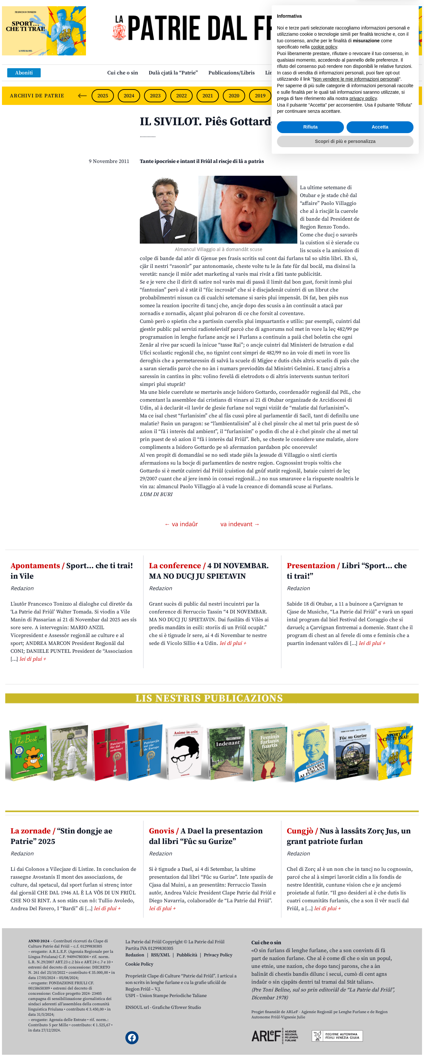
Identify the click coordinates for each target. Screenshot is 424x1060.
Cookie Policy (139, 964)
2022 (181, 95)
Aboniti (24, 73)
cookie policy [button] (324, 947)
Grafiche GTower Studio (176, 1007)
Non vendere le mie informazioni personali (356, 980)
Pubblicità (187, 955)
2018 (286, 95)
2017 (312, 95)
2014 (391, 95)
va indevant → (240, 524)
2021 (207, 95)
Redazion (134, 955)
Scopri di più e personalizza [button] (345, 1042)
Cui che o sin (122, 73)
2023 (155, 95)
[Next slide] (411, 95)
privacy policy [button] (363, 999)
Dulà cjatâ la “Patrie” (173, 73)
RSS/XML (160, 955)
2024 (129, 95)
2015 (365, 95)
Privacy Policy (218, 955)
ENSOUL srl (137, 1007)
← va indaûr (182, 524)
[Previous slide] (82, 95)
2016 (339, 95)
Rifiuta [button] (310, 1027)
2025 (102, 95)
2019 (260, 95)
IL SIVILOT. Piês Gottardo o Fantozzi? (240, 121)
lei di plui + (32, 659)
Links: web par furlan (291, 73)
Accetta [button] (380, 1027)
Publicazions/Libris (231, 73)
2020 (234, 95)
